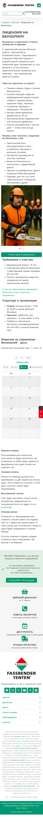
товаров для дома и (18, 760)
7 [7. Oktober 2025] (29, 388)
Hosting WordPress (17, 812)
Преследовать (9, 717)
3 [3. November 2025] (11, 429)
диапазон (7, 703)
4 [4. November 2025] (29, 429)
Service (15, 22)
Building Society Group (30, 806)
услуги (18, 746)
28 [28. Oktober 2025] (30, 419)
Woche (15, 367)
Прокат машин (9, 712)
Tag (7, 367)
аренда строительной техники (25, 748)
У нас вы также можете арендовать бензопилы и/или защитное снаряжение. (20, 292)
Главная (5, 22)
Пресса (24, 808)
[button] (39, 5)
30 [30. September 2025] (30, 377)
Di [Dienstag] (30, 373)
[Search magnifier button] (23, 13)
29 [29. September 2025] (11, 377)
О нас (18, 808)
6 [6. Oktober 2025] (11, 388)
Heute (29, 358)
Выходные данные (26, 803)
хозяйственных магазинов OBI (23, 786)
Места (5, 707)
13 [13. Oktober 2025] (11, 398)
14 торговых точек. (18, 736)
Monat (25, 367)
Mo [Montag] (11, 373)
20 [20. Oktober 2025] (11, 408)
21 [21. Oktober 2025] (30, 408)
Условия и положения (9, 803)
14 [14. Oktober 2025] (30, 398)
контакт (6, 722)
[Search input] (12, 13)
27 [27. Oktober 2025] (11, 419)
